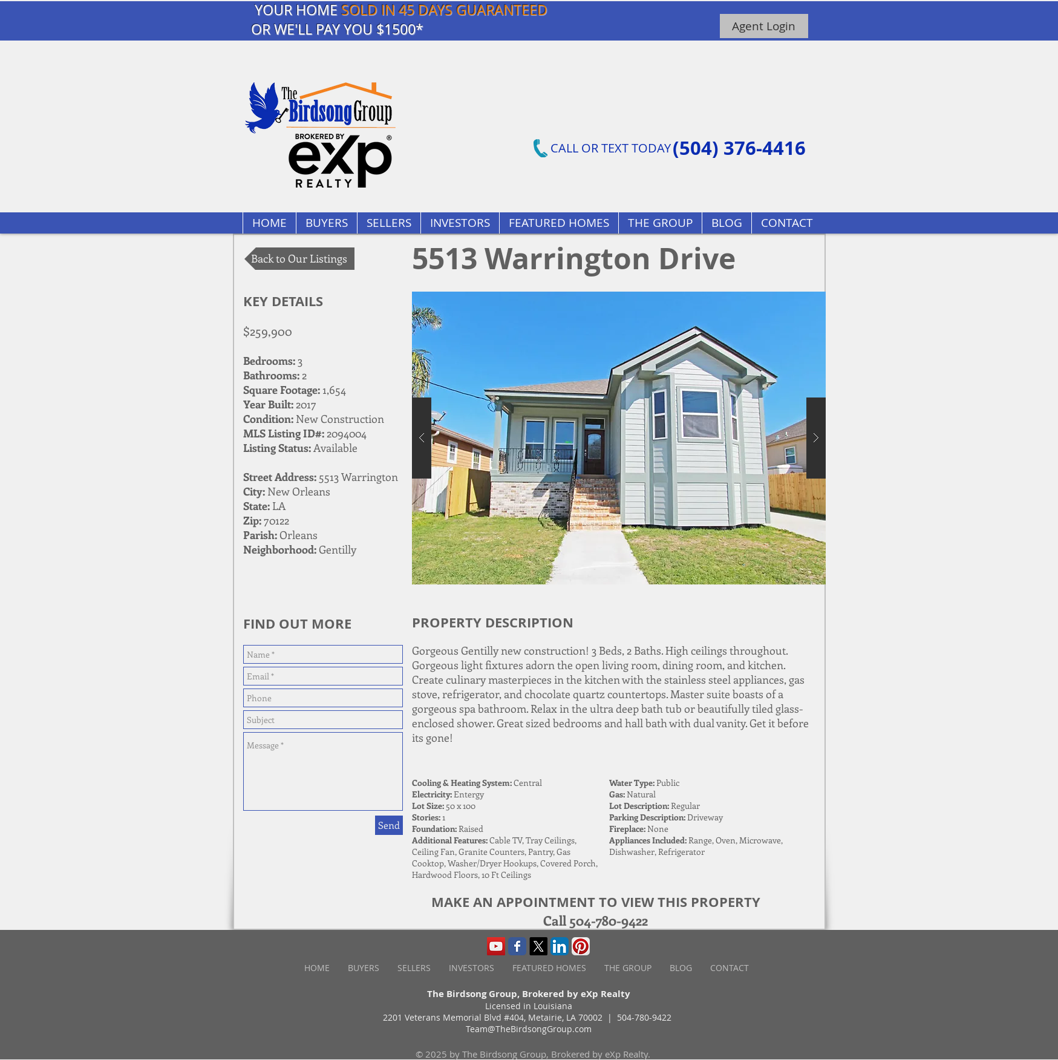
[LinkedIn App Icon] (559, 946)
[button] (558, 223)
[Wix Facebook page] (517, 946)
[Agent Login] (764, 26)
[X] (538, 946)
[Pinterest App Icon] (581, 946)
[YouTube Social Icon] (496, 946)
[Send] (389, 825)
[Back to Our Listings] (299, 258)
